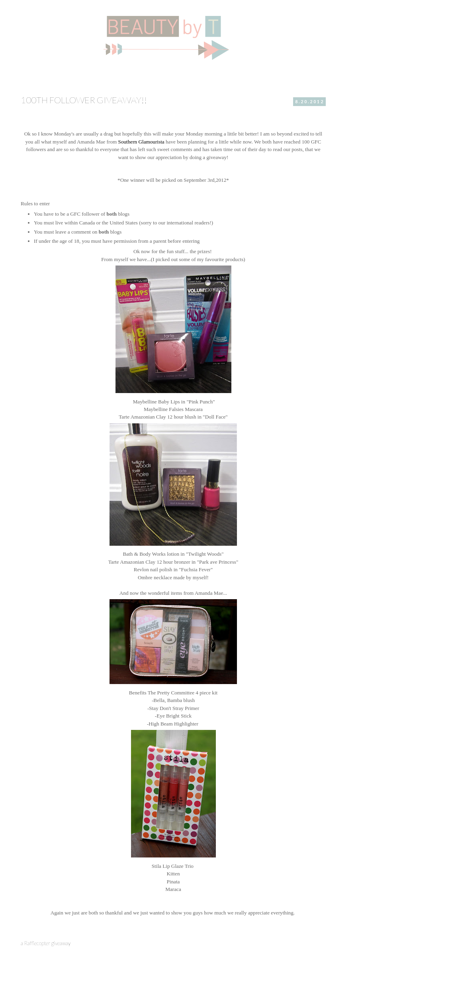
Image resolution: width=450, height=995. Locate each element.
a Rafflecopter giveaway (45, 943)
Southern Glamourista (141, 142)
